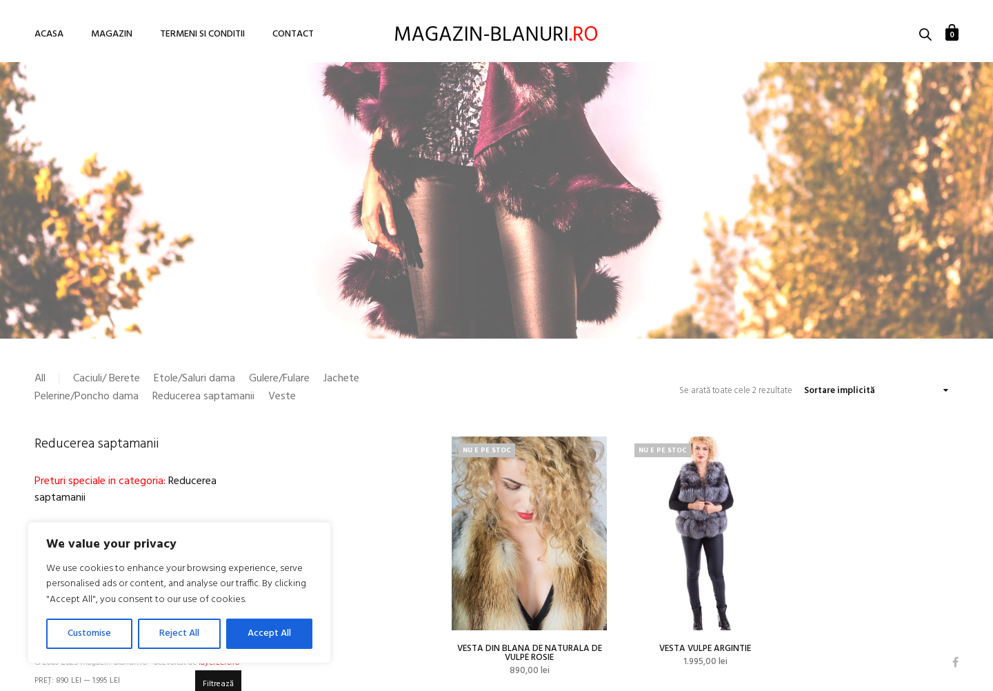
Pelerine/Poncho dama (86, 396)
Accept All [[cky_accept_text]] (269, 633)
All (40, 378)
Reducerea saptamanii (203, 396)
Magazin (111, 34)
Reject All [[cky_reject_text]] (179, 633)
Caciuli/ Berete (106, 378)
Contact (293, 34)
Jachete (341, 378)
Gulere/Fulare (279, 378)
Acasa (48, 34)
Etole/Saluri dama (194, 378)
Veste (282, 396)
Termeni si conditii (202, 34)
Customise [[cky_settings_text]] (89, 633)
